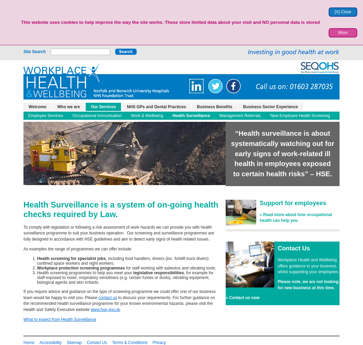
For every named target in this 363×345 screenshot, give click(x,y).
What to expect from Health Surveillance (59, 319)
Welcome (37, 106)
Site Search (34, 51)
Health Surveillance (191, 115)
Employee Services (45, 115)
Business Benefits (214, 106)
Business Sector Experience (270, 106)
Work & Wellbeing (147, 115)
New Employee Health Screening (300, 115)
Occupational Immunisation (97, 115)
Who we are (68, 106)
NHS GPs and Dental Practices (156, 106)
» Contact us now (242, 297)
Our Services (103, 106)
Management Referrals (240, 115)
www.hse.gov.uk (105, 309)
